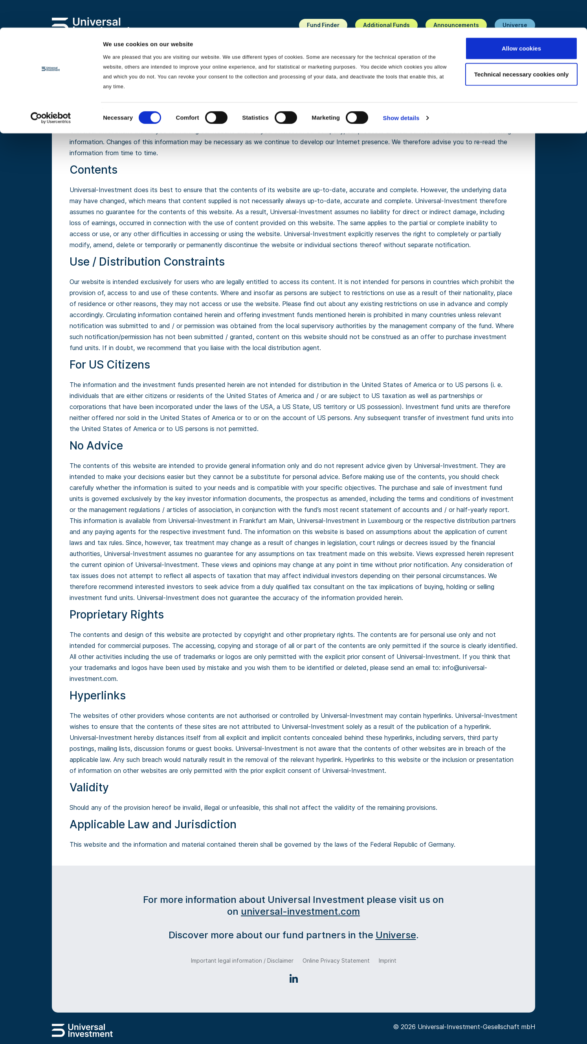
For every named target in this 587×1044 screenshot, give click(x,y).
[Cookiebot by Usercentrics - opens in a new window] (51, 90)
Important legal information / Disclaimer (242, 960)
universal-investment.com (300, 911)
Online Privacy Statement (336, 960)
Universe (396, 935)
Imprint (387, 960)
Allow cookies (521, 20)
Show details (401, 90)
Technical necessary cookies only (521, 46)
